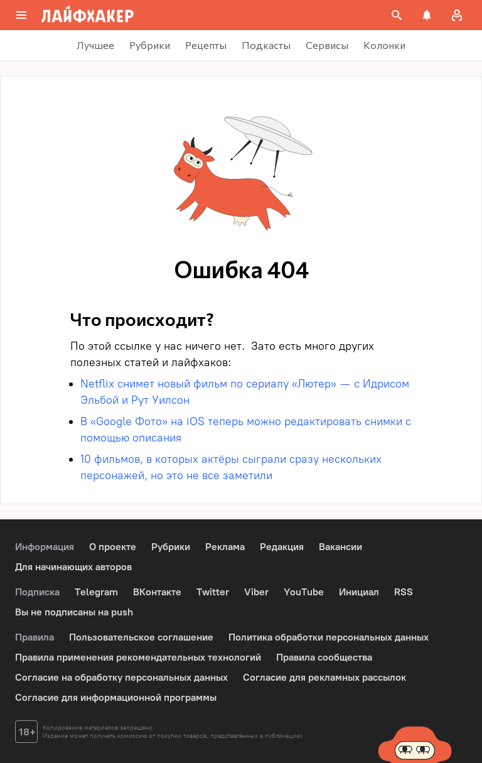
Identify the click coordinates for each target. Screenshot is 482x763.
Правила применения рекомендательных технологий (138, 657)
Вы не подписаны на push (74, 612)
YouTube (304, 592)
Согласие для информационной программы (116, 697)
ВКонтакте (157, 592)
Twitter (212, 592)
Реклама (225, 547)
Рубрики (170, 547)
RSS (403, 592)
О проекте (112, 547)
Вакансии (340, 547)
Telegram (96, 592)
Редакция (282, 547)
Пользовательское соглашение (141, 637)
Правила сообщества (324, 657)
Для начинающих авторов (73, 567)
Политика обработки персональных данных (328, 637)
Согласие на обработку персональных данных (121, 677)
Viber (256, 592)
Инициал (359, 592)
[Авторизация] (457, 15)
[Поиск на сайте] (397, 15)
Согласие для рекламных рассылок (324, 677)
